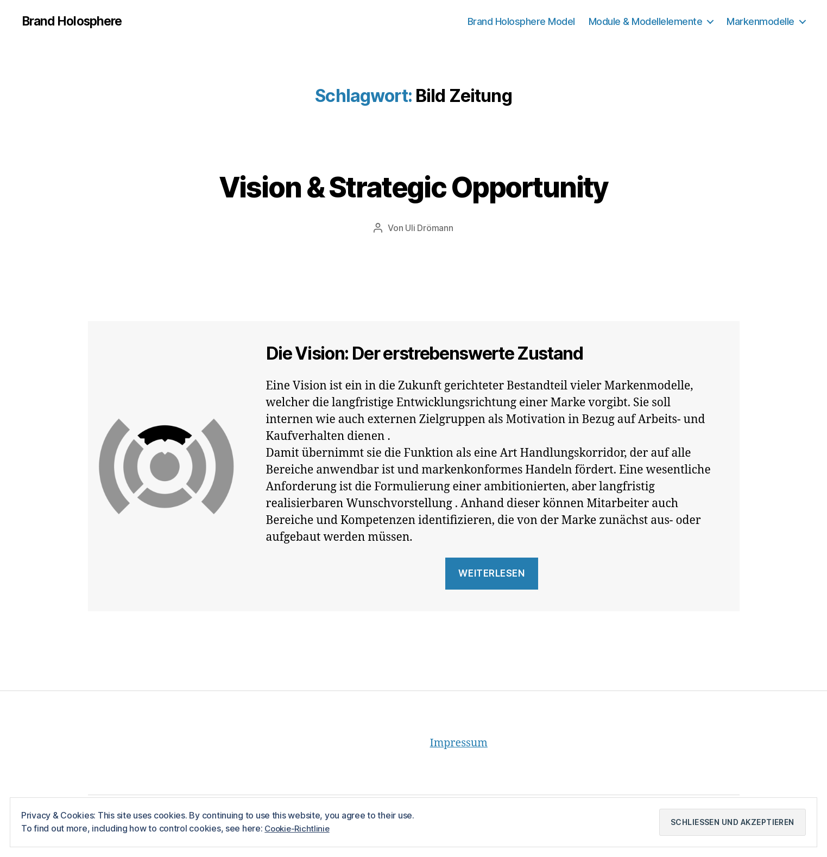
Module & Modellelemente (646, 21)
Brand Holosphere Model (521, 21)
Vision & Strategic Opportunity (413, 185)
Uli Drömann (429, 228)
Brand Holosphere (75, 21)
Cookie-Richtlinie (298, 828)
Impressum (461, 743)
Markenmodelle (760, 21)
